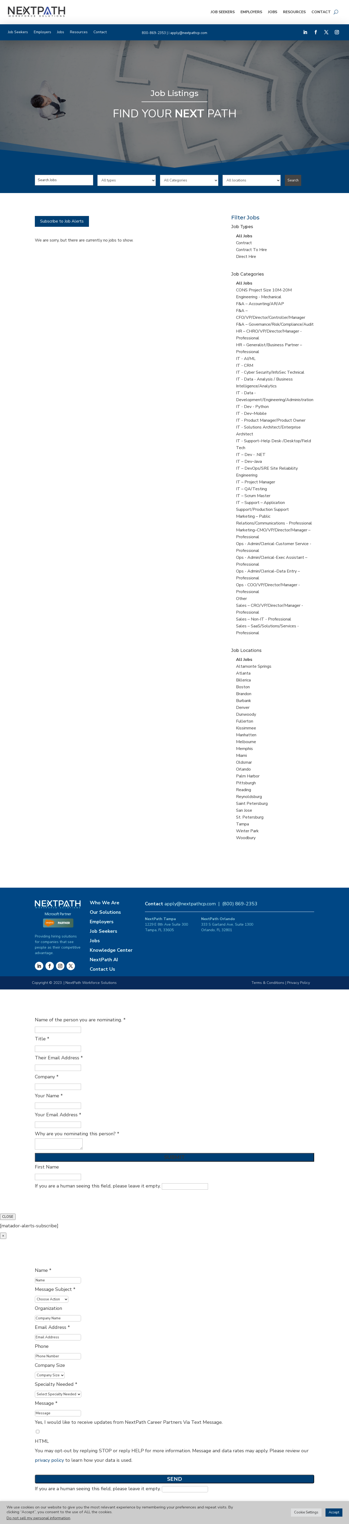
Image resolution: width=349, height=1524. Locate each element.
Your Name (49, 1096)
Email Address (52, 1327)
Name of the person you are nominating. (80, 1020)
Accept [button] (334, 1512)
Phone (42, 1346)
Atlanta (243, 673)
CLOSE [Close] (7, 1216)
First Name (47, 1167)
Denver (242, 707)
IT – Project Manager (255, 482)
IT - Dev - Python (252, 407)
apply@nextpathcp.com (188, 33)
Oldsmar (244, 762)
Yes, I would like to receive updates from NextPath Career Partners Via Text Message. (129, 1422)
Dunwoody (246, 714)
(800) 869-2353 (239, 904)
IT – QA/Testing (251, 489)
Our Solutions (105, 912)
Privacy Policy (298, 982)
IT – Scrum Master (253, 496)
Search (293, 180)
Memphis (244, 749)
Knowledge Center (111, 950)
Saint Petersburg (252, 803)
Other (241, 599)
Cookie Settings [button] (306, 1512)
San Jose (244, 810)
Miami (241, 755)
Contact (321, 12)
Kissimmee (246, 728)
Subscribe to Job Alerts (62, 221)
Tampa (242, 824)
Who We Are (104, 903)
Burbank (243, 701)
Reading (243, 790)
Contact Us (102, 969)
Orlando (243, 769)
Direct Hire (246, 256)
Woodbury (246, 838)
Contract (244, 243)
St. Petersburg (249, 817)
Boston (243, 687)
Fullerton (244, 721)
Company (47, 1077)
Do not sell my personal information (38, 1518)
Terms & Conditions (267, 982)
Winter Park (247, 831)
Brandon (243, 694)
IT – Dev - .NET (251, 455)
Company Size (50, 1365)
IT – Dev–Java (249, 461)
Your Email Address (58, 1115)
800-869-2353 (154, 33)
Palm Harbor (248, 776)
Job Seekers (223, 12)
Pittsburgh (246, 783)
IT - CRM (244, 365)
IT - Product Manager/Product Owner (270, 420)
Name (43, 1270)
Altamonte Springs (253, 666)
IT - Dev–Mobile (251, 413)
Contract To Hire (251, 250)
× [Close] (3, 1235)
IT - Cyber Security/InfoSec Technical (270, 372)
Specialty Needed (56, 1384)
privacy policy (49, 1460)
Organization (48, 1308)
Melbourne (246, 742)
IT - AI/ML (246, 359)
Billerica (243, 680)
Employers (251, 12)
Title (42, 1039)
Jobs (272, 12)
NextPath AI (104, 959)
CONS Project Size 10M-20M (264, 290)
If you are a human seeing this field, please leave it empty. (121, 1186)
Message (46, 1403)
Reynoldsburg (249, 797)
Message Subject (55, 1289)
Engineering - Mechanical (258, 297)
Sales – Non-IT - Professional (263, 619)
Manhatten (246, 735)
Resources (294, 12)
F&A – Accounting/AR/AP (260, 304)
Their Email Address (59, 1058)
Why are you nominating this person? (77, 1134)
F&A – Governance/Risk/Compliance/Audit (275, 324)
